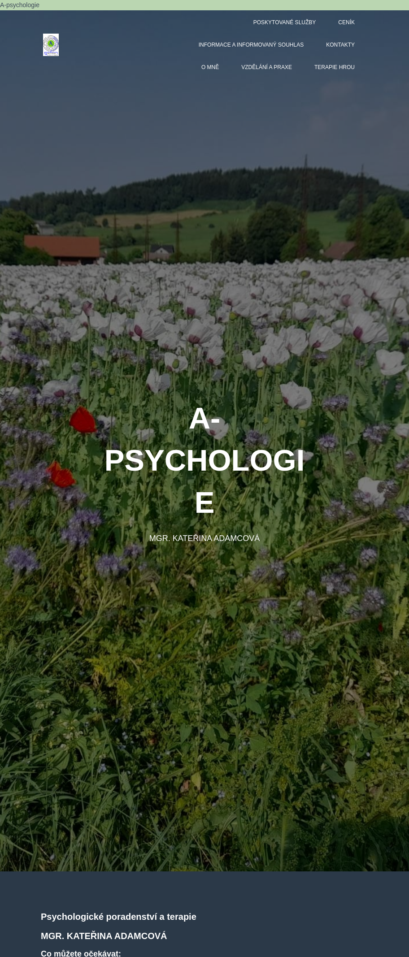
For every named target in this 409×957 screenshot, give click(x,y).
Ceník (346, 22)
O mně (210, 67)
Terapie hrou (334, 67)
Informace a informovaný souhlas (251, 45)
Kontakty (340, 45)
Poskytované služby (284, 22)
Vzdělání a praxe (266, 67)
